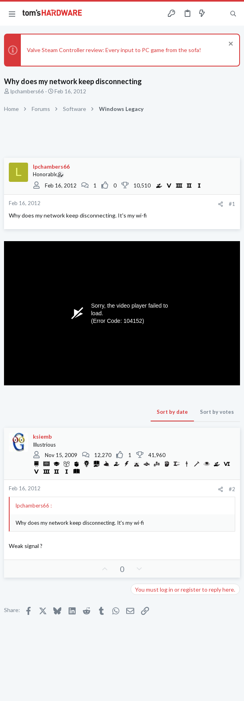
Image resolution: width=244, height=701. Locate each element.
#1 (232, 204)
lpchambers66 (27, 91)
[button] (12, 13)
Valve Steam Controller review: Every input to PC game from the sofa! (114, 49)
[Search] (233, 13)
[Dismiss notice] (229, 44)
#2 (232, 489)
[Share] (220, 204)
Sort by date (172, 412)
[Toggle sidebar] (217, 13)
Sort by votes (217, 412)
